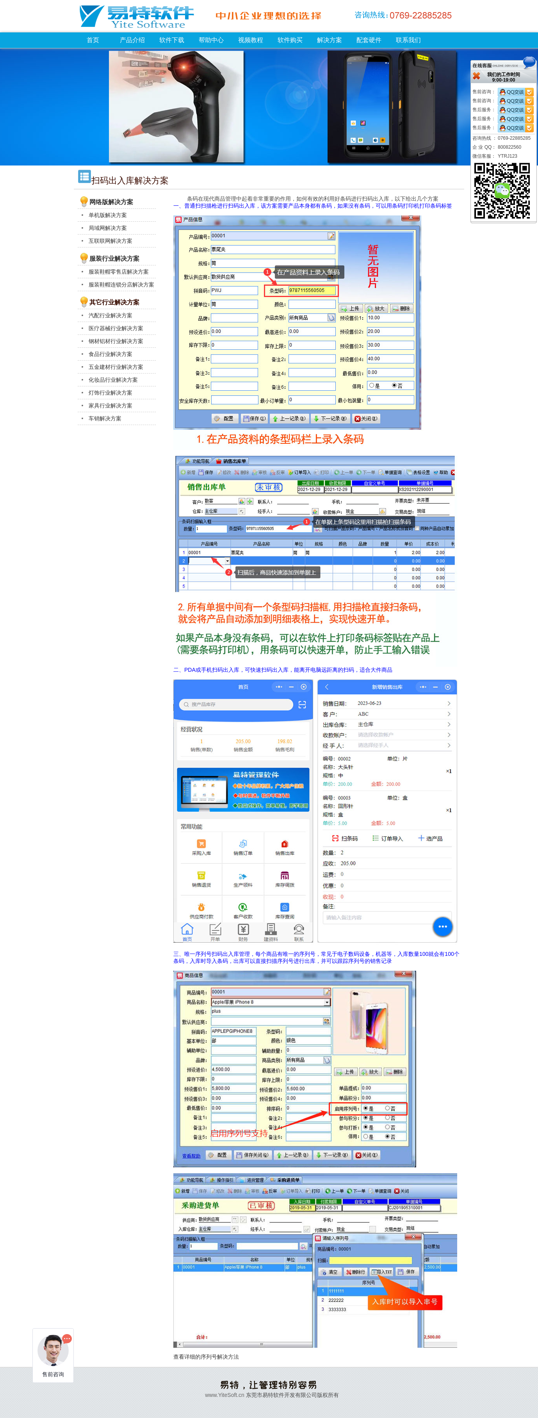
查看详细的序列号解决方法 (206, 1357)
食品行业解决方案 (110, 354)
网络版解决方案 (111, 202)
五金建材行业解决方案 (116, 367)
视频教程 (250, 40)
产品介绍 (132, 40)
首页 (93, 40)
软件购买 (290, 40)
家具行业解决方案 (110, 405)
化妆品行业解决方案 (113, 380)
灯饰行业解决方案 (110, 393)
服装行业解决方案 (114, 258)
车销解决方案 (105, 418)
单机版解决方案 (108, 215)
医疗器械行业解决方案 (116, 328)
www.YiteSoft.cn (224, 1395)
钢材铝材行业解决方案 (116, 341)
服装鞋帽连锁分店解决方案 (121, 284)
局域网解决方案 (108, 228)
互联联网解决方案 (110, 241)
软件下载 (171, 40)
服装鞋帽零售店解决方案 (119, 272)
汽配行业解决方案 (110, 315)
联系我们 (408, 40)
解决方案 (329, 40)
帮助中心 (211, 40)
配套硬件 (368, 40)
